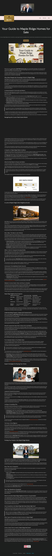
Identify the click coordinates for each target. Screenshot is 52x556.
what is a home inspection (13, 431)
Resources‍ (20, 553)
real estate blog (28, 197)
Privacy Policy (15, 553)
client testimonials (30, 484)
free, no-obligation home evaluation (15, 361)
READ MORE (26, 40)
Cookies (24, 553)
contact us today (36, 541)
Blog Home (29, 553)
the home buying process (34, 419)
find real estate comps (27, 351)
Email (33, 553)
